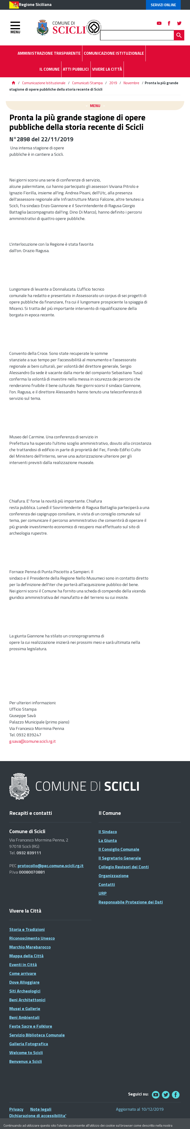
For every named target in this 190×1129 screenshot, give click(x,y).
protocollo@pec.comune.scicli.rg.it (51, 865)
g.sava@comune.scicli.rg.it (32, 741)
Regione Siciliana (35, 4)
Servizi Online (163, 5)
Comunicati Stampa (87, 83)
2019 (113, 83)
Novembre (131, 83)
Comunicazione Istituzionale (43, 83)
